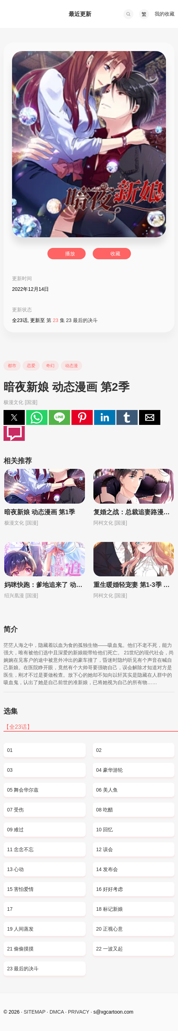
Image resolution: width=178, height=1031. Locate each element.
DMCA (57, 1012)
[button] (128, 14)
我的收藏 (164, 14)
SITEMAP (34, 1012)
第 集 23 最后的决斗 (72, 320)
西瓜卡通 (29, 14)
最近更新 (80, 14)
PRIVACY (78, 1012)
